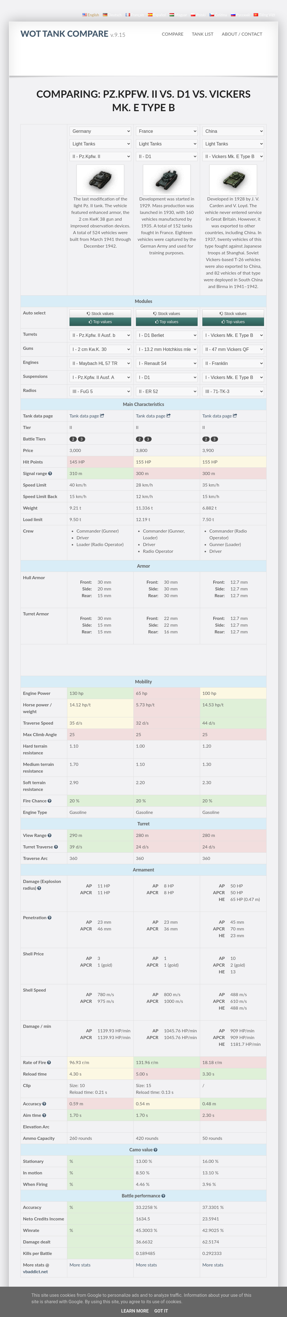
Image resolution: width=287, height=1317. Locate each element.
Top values (100, 321)
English (90, 15)
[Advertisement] (143, 60)
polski (198, 15)
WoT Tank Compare (72, 33)
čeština (218, 15)
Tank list (202, 33)
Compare (172, 33)
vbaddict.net (35, 1271)
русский (240, 15)
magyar (178, 15)
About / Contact (242, 33)
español (157, 15)
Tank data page (87, 415)
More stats (80, 1264)
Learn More (135, 1311)
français (135, 15)
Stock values (100, 313)
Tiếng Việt (264, 15)
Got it (161, 1311)
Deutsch (112, 15)
